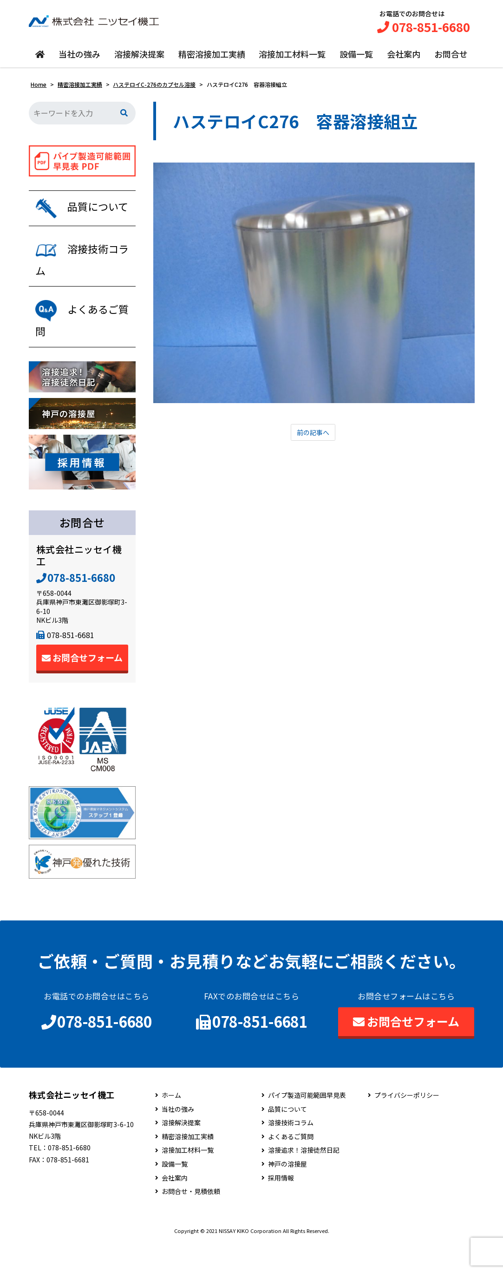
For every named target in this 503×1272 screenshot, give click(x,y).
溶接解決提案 (139, 59)
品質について (287, 1138)
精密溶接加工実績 (211, 59)
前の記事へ (313, 438)
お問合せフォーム (82, 686)
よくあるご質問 (291, 1165)
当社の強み (79, 59)
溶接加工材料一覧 (292, 59)
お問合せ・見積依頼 (191, 1220)
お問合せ (451, 59)
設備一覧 (356, 59)
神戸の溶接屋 (287, 1193)
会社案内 (403, 59)
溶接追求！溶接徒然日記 (304, 1179)
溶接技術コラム (291, 1152)
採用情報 (281, 1206)
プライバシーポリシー (406, 1124)
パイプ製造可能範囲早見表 (307, 1124)
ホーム (171, 1124)
